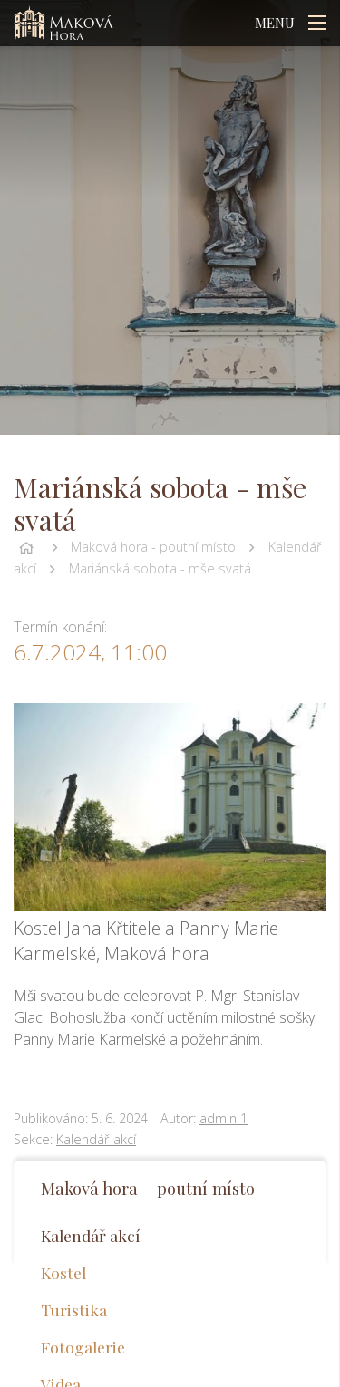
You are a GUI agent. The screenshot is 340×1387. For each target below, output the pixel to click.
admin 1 (223, 1118)
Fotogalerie (83, 1346)
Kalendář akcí (96, 1139)
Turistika (74, 1309)
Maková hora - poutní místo (153, 546)
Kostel (63, 1272)
